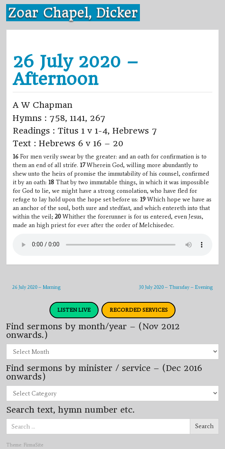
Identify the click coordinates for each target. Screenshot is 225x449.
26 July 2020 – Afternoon (75, 70)
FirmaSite (33, 445)
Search (204, 426)
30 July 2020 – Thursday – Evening (176, 287)
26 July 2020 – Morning (36, 287)
